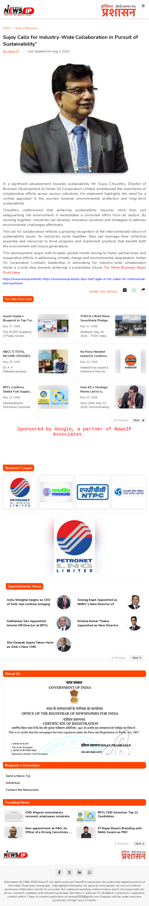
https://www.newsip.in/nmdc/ (22, 279)
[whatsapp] (90, 872)
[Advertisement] (73, 453)
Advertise (13, 783)
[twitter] (69, 872)
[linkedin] (79, 872)
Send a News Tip (18, 776)
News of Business (26, 28)
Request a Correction (22, 765)
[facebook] (59, 872)
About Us (12, 673)
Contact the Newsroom (22, 790)
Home (6, 28)
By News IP (11, 51)
